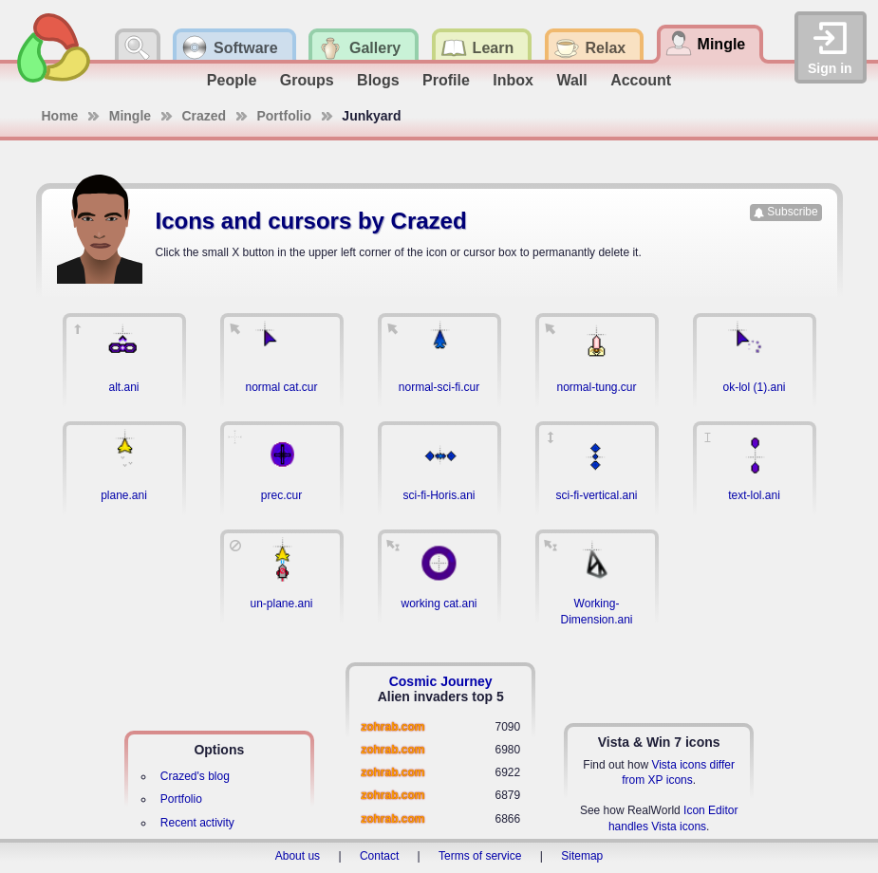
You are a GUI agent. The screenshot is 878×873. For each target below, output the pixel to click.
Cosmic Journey (441, 681)
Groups (307, 80)
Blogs (378, 80)
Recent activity (197, 822)
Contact (379, 856)
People (231, 80)
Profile (446, 80)
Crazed (203, 115)
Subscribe (792, 211)
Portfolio (283, 115)
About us (297, 856)
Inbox (513, 80)
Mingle (130, 115)
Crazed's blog (195, 776)
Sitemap (582, 856)
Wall (571, 80)
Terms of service (480, 856)
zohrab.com (392, 727)
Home (60, 115)
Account (640, 80)
